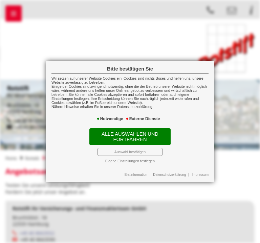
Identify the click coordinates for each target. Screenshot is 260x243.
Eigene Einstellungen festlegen (130, 161)
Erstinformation (136, 175)
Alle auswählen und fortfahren (130, 136)
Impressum (200, 175)
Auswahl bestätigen (130, 152)
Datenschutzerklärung (169, 175)
